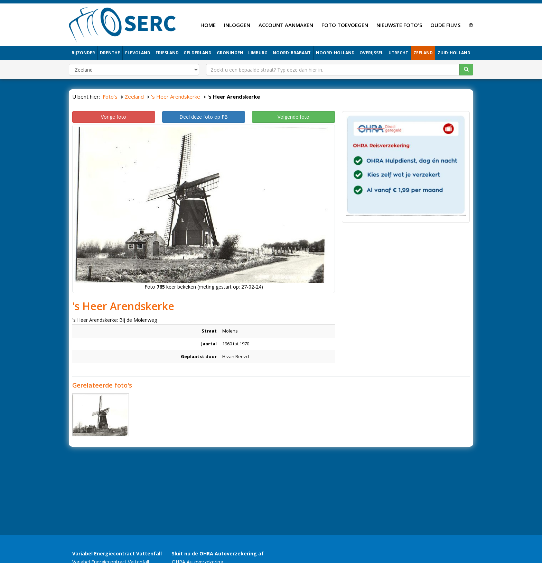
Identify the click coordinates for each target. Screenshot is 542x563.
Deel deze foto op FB (203, 116)
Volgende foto (293, 116)
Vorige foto (113, 116)
